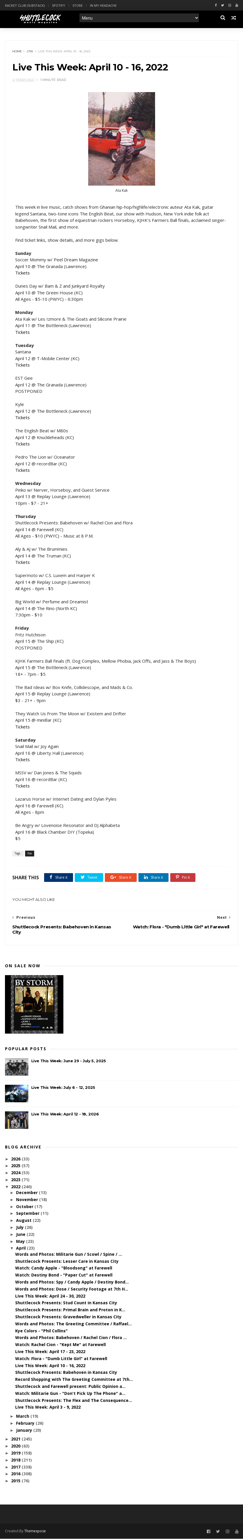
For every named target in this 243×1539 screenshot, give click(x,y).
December (27, 1193)
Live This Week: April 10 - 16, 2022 (50, 1366)
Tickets (22, 273)
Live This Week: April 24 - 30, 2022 (50, 1296)
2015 (16, 1481)
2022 (16, 1187)
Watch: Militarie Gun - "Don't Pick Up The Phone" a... (70, 1393)
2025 (16, 1166)
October (25, 1207)
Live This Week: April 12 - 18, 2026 (65, 1114)
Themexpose (35, 1531)
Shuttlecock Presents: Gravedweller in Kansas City (68, 1317)
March (23, 1416)
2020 (16, 1446)
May (21, 1241)
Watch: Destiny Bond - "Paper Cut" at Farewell (63, 1275)
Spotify (58, 5)
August (24, 1221)
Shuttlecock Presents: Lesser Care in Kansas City (67, 1261)
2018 (16, 1460)
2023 (16, 1180)
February (26, 1423)
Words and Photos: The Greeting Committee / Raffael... (73, 1324)
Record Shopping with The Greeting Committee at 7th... (74, 1380)
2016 (16, 1474)
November (27, 1200)
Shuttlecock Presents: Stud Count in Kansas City (66, 1303)
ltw (30, 51)
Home (17, 51)
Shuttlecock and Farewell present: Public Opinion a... (70, 1386)
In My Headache (103, 5)
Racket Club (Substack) (25, 5)
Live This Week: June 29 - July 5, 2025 (68, 1061)
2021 (16, 1439)
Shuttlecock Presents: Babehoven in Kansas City (66, 1373)
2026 (16, 1159)
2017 (16, 1467)
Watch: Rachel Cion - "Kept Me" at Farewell (60, 1345)
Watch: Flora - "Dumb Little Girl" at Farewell (61, 1359)
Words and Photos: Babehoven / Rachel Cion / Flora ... (71, 1338)
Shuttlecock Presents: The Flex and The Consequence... (73, 1400)
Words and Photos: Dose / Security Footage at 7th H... (71, 1289)
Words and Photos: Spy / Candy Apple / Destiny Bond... (72, 1282)
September (28, 1214)
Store (77, 5)
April (21, 1248)
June (21, 1234)
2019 (16, 1453)
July (20, 1228)
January (24, 1430)
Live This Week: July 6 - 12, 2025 (63, 1088)
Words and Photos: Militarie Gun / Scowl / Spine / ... (68, 1254)
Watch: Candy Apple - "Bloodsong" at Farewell (63, 1268)
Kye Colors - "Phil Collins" (41, 1331)
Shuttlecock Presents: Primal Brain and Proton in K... (70, 1310)
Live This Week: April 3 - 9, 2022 (48, 1407)
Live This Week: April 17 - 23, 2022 (50, 1352)
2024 (16, 1173)
